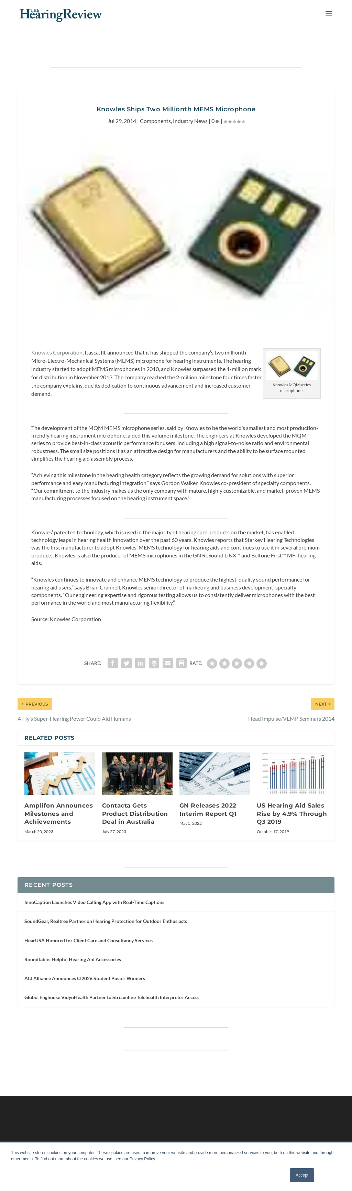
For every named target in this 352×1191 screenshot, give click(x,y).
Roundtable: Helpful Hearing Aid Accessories (72, 940)
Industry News (190, 101)
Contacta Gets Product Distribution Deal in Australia (135, 794)
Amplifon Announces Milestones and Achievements (58, 794)
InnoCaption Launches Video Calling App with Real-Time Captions (94, 883)
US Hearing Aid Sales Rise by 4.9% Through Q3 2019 (292, 794)
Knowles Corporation (56, 332)
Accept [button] (302, 1175)
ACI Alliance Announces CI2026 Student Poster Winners (84, 959)
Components (155, 101)
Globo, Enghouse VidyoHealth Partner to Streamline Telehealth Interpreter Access (111, 978)
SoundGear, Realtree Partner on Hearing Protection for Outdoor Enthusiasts (105, 902)
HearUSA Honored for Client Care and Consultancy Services (88, 921)
